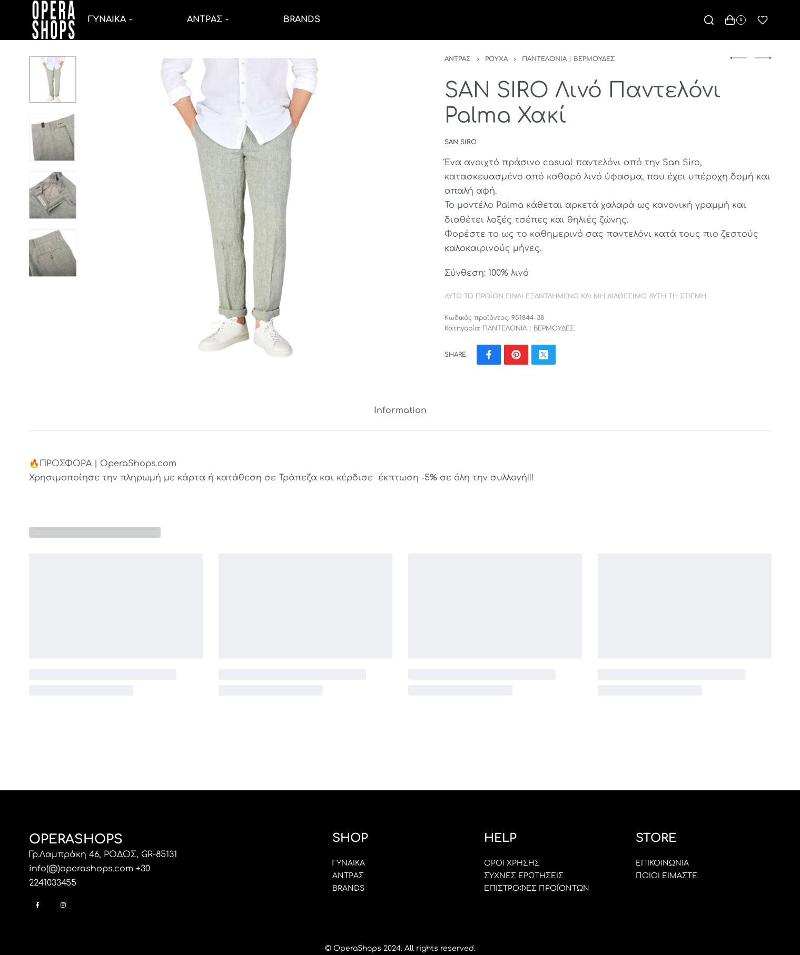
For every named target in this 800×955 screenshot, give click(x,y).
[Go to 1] (52, 79)
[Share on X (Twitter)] (543, 355)
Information (400, 410)
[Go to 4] (52, 253)
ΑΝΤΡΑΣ (458, 59)
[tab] (400, 410)
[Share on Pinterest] (516, 355)
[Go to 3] (52, 195)
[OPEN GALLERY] (240, 208)
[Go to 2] (52, 137)
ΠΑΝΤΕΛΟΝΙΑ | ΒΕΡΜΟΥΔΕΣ (568, 59)
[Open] (762, 20)
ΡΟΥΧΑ (496, 59)
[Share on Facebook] (489, 355)
